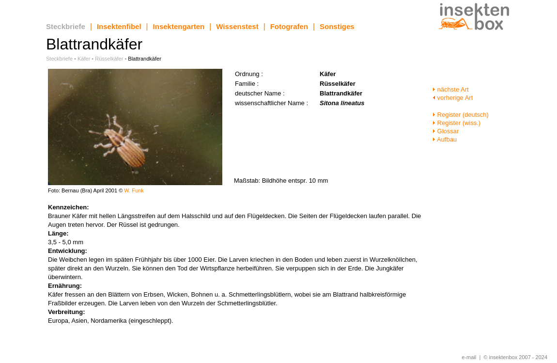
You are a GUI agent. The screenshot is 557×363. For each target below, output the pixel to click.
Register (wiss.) (456, 122)
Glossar (446, 131)
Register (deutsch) (461, 114)
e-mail (469, 357)
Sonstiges (337, 26)
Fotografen (289, 26)
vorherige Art (453, 97)
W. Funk (133, 190)
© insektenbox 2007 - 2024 (515, 357)
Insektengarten (179, 26)
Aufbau (445, 139)
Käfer (83, 59)
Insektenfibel (119, 26)
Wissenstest (237, 26)
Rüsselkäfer (109, 59)
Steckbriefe (65, 26)
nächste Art (451, 89)
